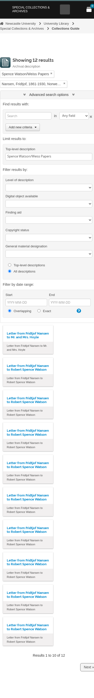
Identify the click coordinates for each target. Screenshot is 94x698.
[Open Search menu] (65, 9)
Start (9, 295)
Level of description (20, 180)
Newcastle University (21, 23)
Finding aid (14, 212)
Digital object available (22, 196)
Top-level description (20, 149)
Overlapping (19, 311)
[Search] (28, 116)
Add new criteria (23, 127)
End (52, 295)
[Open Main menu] (77, 9)
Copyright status (17, 230)
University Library (56, 23)
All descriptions (21, 271)
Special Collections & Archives (31, 9)
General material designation (26, 246)
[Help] (78, 311)
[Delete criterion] (90, 115)
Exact (44, 311)
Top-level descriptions (26, 265)
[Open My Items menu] (89, 9)
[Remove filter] (51, 73)
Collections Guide (65, 28)
